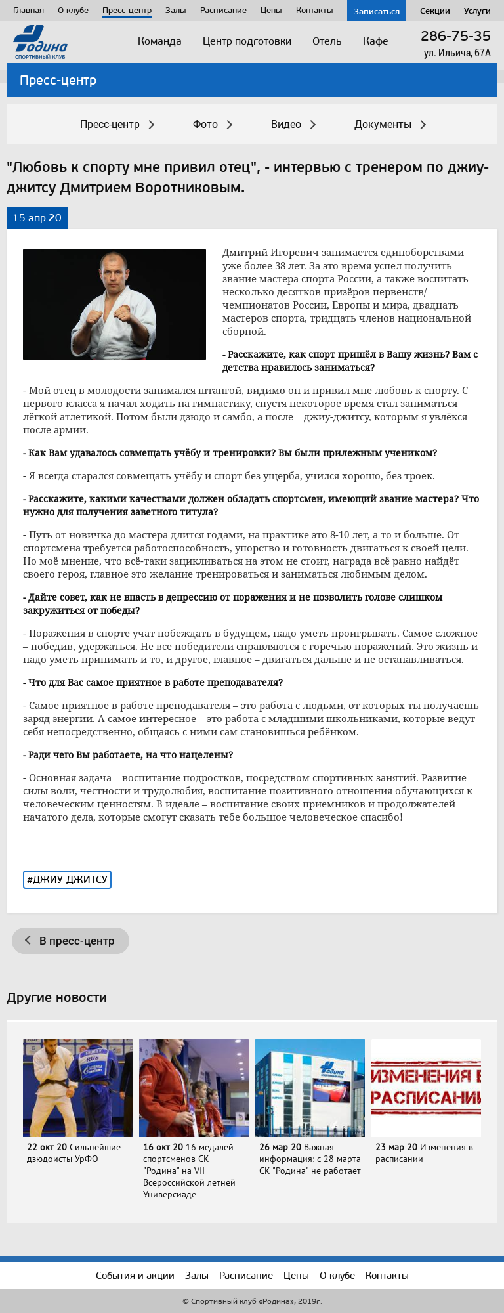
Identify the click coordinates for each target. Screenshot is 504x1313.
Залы (175, 10)
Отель (327, 41)
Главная (28, 10)
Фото (205, 124)
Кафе (375, 41)
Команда (160, 41)
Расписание (223, 10)
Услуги (477, 10)
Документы (382, 124)
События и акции (135, 1275)
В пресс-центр (77, 940)
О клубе (73, 10)
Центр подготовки (247, 41)
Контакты (314, 10)
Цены (271, 10)
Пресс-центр (127, 10)
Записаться (377, 11)
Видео (286, 124)
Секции (435, 10)
